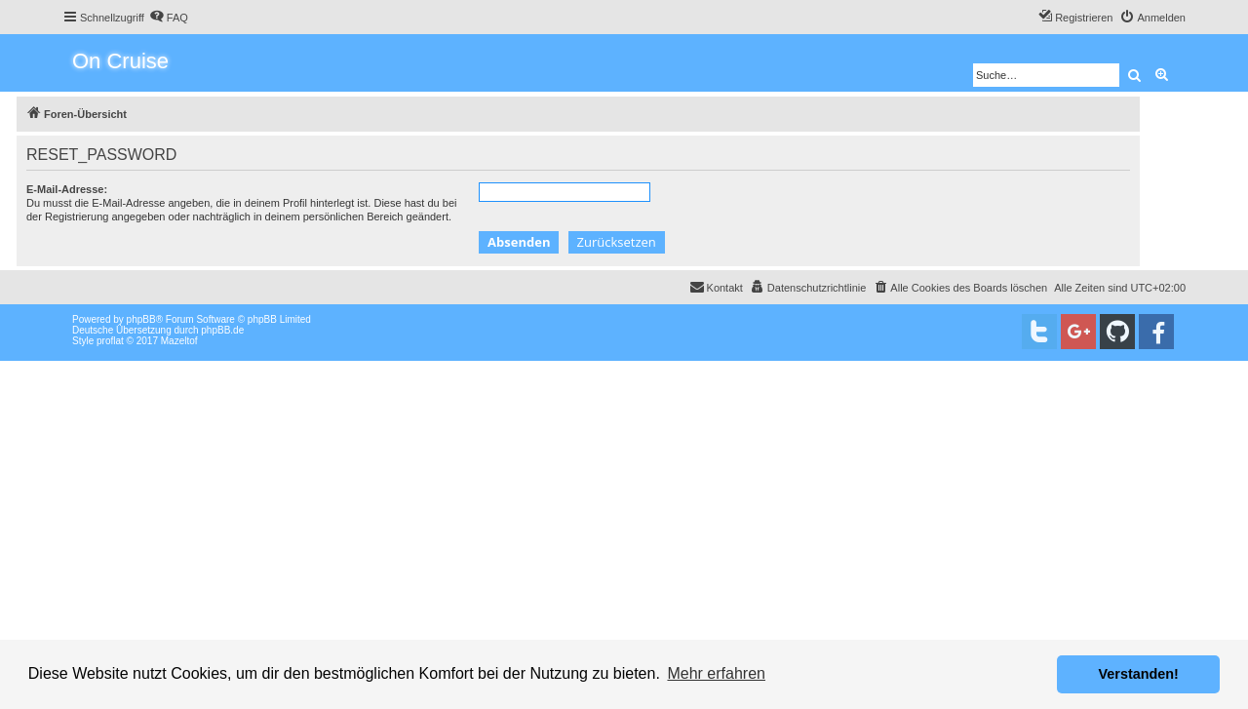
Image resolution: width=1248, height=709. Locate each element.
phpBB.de (222, 330)
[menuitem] (168, 17)
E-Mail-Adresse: (66, 189)
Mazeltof (179, 340)
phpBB (141, 319)
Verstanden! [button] (1139, 674)
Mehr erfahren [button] (716, 673)
